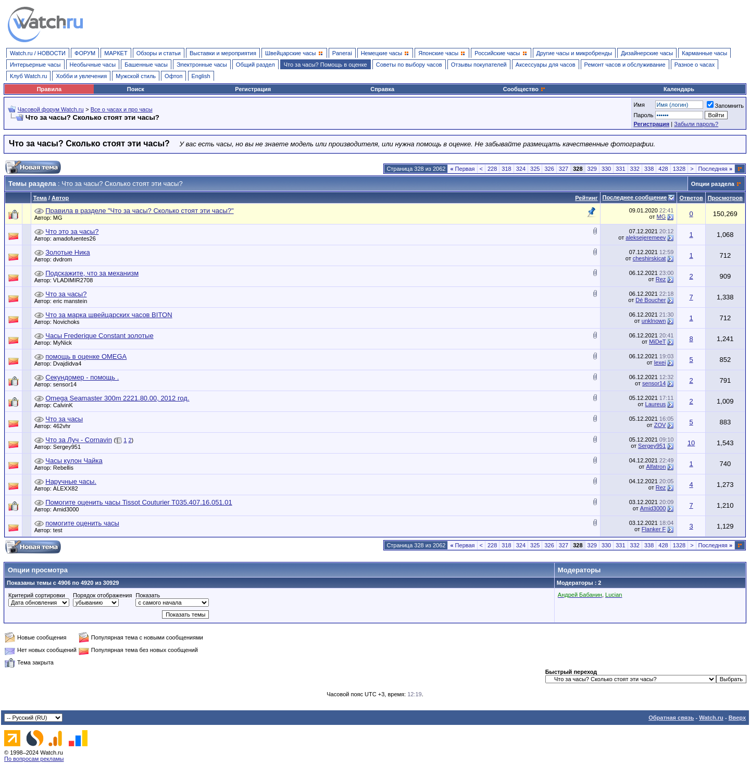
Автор (60, 198)
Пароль (643, 115)
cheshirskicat (649, 258)
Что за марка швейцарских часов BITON (108, 315)
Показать (147, 595)
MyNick (65, 343)
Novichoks (69, 322)
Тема (40, 198)
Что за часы (64, 419)
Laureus (655, 404)
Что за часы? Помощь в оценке (325, 64)
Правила (49, 89)
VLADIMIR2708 (75, 280)
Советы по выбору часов (409, 64)
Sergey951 (69, 447)
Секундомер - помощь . (82, 377)
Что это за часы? (71, 231)
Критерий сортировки (36, 595)
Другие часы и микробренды (574, 53)
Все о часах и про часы (122, 109)
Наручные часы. (70, 481)
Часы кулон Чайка (74, 461)
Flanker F (654, 529)
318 (506, 169)
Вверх (737, 717)
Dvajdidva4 (69, 363)
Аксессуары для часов (546, 64)
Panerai (342, 53)
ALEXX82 (68, 488)
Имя (638, 105)
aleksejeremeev (646, 237)
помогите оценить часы (82, 523)
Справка (382, 89)
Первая (462, 169)
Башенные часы (146, 64)
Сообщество (524, 89)
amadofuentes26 (77, 238)
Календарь (679, 89)
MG (60, 218)
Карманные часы (704, 53)
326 (549, 169)
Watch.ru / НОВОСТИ (38, 53)
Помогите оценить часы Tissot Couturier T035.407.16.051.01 (138, 502)
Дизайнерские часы (647, 53)
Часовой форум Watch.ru (51, 109)
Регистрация (253, 89)
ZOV (660, 425)
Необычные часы (93, 64)
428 (663, 169)
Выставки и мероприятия (223, 53)
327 (563, 169)
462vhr (64, 426)
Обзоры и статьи (158, 53)
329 (592, 169)
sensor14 (67, 384)
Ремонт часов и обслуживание (625, 64)
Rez (661, 279)
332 (635, 169)
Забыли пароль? (696, 124)
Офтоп (173, 76)
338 (649, 169)
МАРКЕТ (115, 53)
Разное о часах (694, 64)
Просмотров (725, 198)
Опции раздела (712, 184)
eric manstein (72, 301)
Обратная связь (671, 717)
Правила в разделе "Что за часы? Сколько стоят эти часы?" (139, 211)
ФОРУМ (84, 53)
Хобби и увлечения (81, 76)
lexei (660, 362)
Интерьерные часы (35, 64)
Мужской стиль (136, 76)
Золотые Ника (67, 252)
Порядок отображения (102, 595)
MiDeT (657, 341)
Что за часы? (65, 294)
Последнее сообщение (635, 197)
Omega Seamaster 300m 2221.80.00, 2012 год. (117, 398)
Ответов (691, 198)
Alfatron (656, 466)
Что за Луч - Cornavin (78, 440)
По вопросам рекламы (34, 759)
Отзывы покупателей (479, 64)
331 (620, 169)
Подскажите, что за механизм (92, 273)
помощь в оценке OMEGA (86, 356)
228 (492, 169)
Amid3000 (68, 509)
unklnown (654, 321)
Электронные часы (202, 64)
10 (691, 443)
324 (521, 169)
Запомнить (725, 106)
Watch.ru (711, 717)
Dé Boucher (650, 300)
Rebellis (66, 468)
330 (606, 169)
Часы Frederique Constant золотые (99, 336)
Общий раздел (255, 64)
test (60, 530)
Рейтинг (586, 198)
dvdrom (65, 259)
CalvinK (65, 405)
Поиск (135, 89)
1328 (679, 169)
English (201, 76)
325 (535, 169)
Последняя (715, 169)
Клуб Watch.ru (28, 76)
